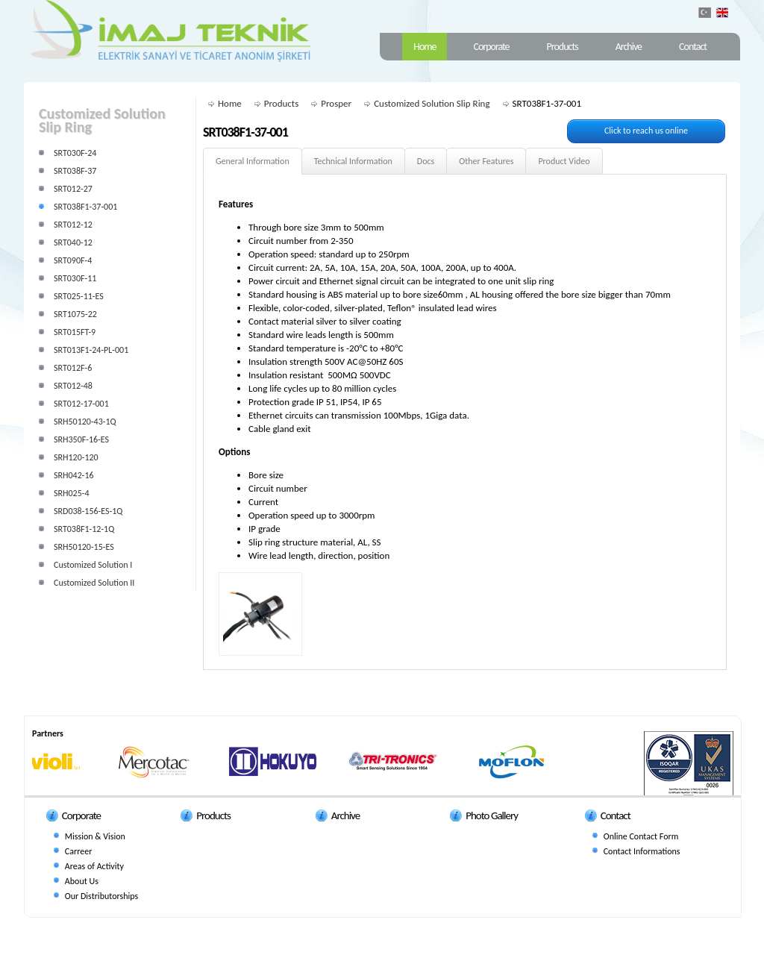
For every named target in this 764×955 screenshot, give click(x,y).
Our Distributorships (101, 896)
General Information (252, 161)
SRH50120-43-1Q (85, 421)
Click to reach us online (646, 130)
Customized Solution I (93, 565)
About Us (81, 881)
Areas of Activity (94, 866)
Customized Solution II (94, 582)
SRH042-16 (74, 475)
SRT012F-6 (73, 368)
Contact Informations (642, 851)
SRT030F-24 (75, 153)
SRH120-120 (76, 457)
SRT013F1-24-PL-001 (91, 350)
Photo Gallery (492, 815)
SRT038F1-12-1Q (84, 529)
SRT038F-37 (75, 171)
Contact (693, 46)
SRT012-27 (73, 189)
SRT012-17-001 (81, 403)
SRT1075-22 (75, 314)
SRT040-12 (73, 242)
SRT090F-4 (73, 260)
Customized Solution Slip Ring (431, 103)
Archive (629, 46)
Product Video (563, 161)
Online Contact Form (641, 836)
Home (424, 46)
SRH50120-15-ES (84, 547)
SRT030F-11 (75, 278)
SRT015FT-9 (75, 332)
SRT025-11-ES (79, 296)
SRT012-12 (73, 224)
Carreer (78, 851)
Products (562, 46)
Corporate (491, 46)
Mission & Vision (95, 836)
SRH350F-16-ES (81, 439)
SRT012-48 (73, 386)
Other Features (486, 161)
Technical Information (353, 161)
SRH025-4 (72, 493)
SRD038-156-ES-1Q (88, 511)
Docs (425, 161)
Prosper (336, 103)
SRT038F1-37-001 (85, 206)
